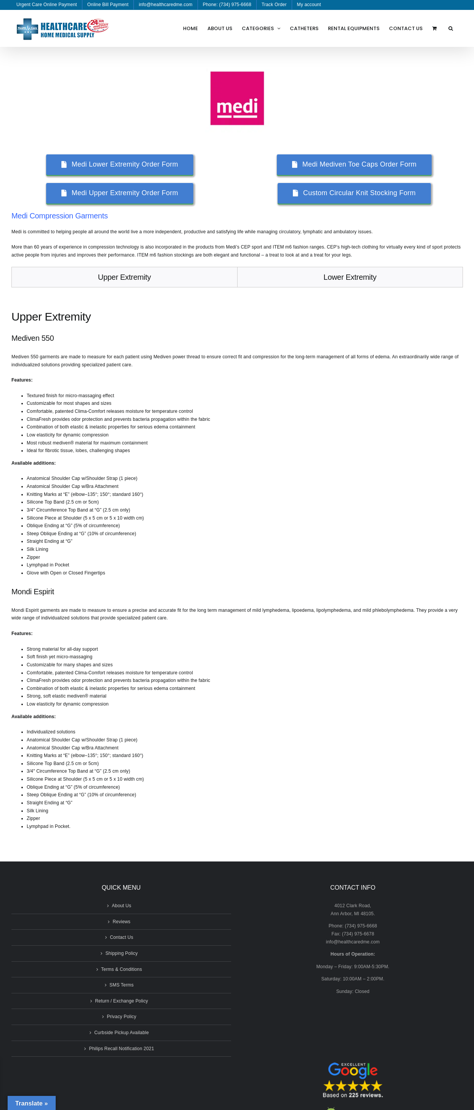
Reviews (121, 921)
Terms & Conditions (121, 969)
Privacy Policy (121, 1016)
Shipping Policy (121, 953)
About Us (121, 905)
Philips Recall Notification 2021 (121, 1048)
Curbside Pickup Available (121, 1032)
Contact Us (121, 937)
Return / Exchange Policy (121, 1001)
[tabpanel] (237, 568)
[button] (450, 28)
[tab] (124, 277)
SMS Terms (121, 985)
